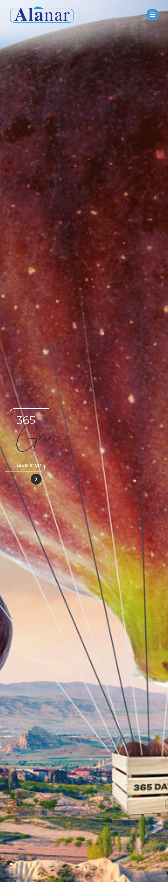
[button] (11, 864)
